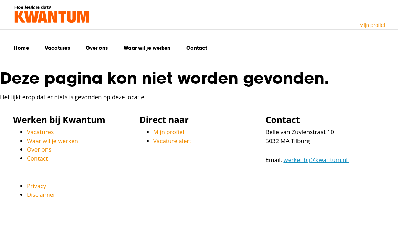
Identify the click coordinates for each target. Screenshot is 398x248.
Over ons (97, 48)
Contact (196, 48)
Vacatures (57, 48)
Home (21, 48)
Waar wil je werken (147, 48)
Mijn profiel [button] (372, 25)
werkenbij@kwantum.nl (316, 160)
